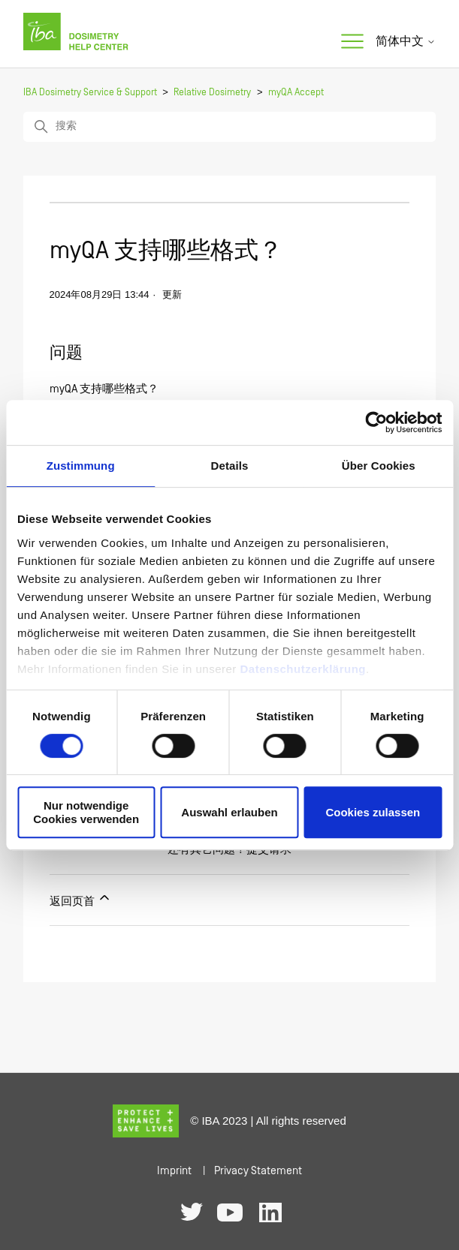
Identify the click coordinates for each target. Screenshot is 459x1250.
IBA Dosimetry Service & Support (90, 92)
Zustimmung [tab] (81, 465)
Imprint (174, 1170)
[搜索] (229, 127)
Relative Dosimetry (212, 92)
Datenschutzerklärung (303, 669)
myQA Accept (296, 92)
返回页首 (81, 899)
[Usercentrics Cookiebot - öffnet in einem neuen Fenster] (376, 422)
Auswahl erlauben (229, 812)
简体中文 (406, 41)
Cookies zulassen (372, 812)
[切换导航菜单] (352, 42)
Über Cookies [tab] (378, 465)
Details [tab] (230, 465)
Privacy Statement (258, 1170)
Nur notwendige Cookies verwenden (86, 812)
